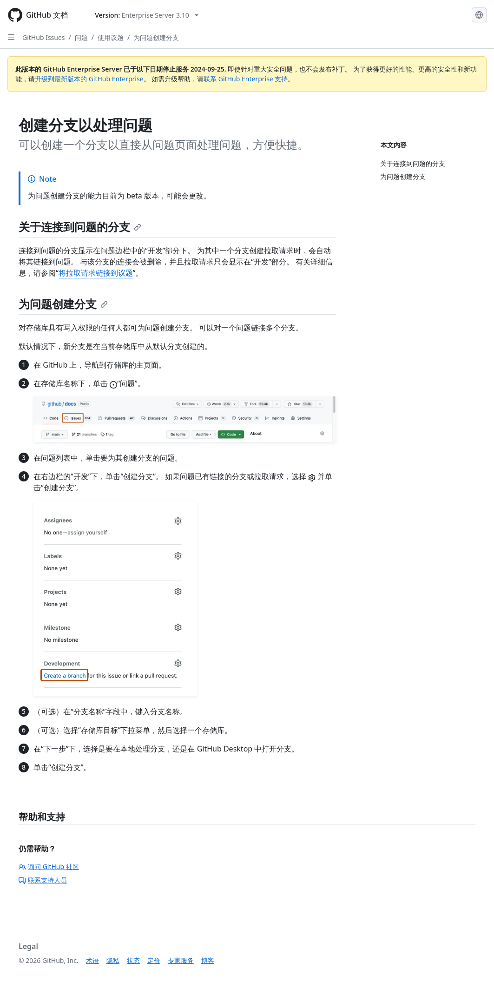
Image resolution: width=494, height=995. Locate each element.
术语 (92, 960)
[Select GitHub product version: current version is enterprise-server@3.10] (147, 15)
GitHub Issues (43, 37)
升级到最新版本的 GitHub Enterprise (89, 78)
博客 (207, 960)
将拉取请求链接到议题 (96, 273)
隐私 (112, 960)
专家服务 (181, 960)
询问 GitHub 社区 (49, 866)
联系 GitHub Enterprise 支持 (246, 78)
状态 (133, 960)
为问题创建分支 (156, 37)
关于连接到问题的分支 (80, 226)
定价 (153, 960)
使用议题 (111, 37)
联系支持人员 (43, 880)
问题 (81, 37)
